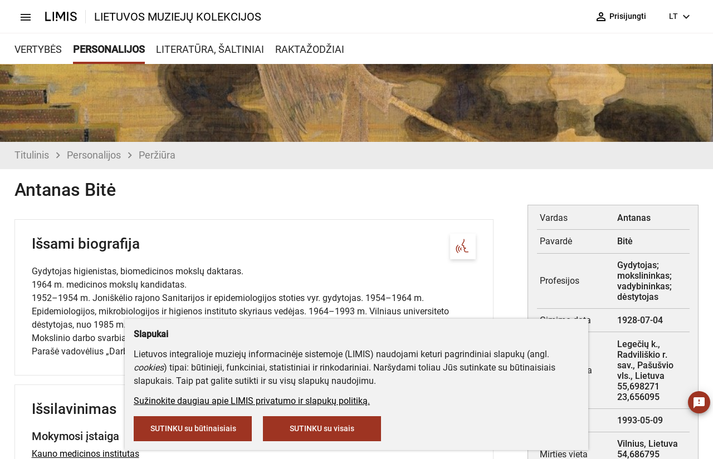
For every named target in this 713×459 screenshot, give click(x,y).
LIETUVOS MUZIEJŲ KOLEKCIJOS (177, 16)
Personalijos (94, 155)
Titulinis (31, 155)
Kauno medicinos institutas (85, 453)
